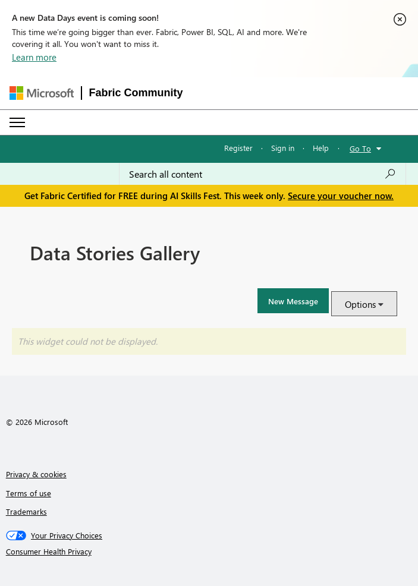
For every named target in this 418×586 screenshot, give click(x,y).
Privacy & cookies (36, 474)
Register (238, 148)
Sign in (282, 148)
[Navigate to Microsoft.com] (42, 93)
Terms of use (28, 493)
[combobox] (262, 174)
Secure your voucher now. (341, 195)
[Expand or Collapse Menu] (17, 122)
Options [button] (360, 304)
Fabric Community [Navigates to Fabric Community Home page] (136, 93)
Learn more (34, 57)
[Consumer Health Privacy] (209, 551)
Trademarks (26, 511)
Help (321, 148)
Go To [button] (360, 148)
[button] (293, 300)
